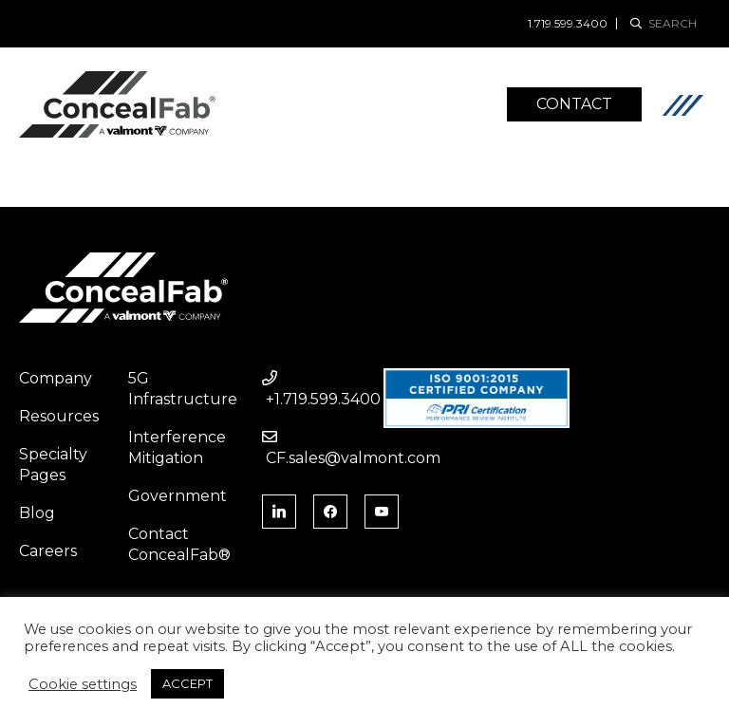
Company (55, 378)
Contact (574, 104)
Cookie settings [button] (82, 684)
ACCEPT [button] (187, 683)
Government (177, 496)
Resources (59, 416)
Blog (37, 513)
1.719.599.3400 (568, 23)
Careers (48, 551)
